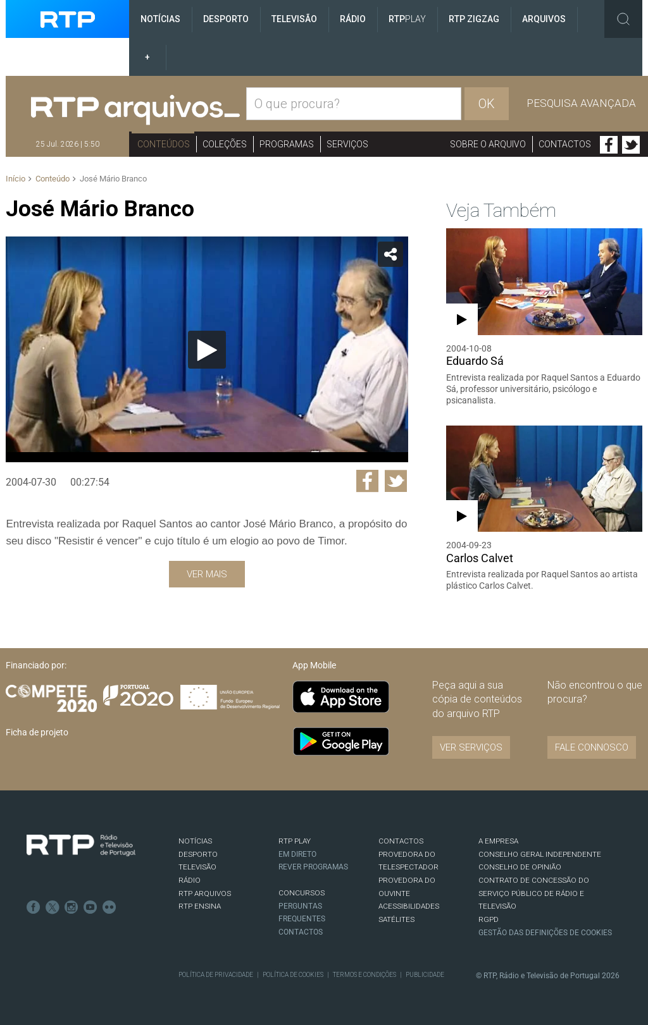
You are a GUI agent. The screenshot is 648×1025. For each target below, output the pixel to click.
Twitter (631, 145)
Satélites (396, 919)
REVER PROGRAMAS (313, 866)
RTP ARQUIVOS (204, 893)
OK (486, 103)
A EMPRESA (498, 841)
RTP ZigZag (474, 19)
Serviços (347, 144)
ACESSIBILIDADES (408, 906)
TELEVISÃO (197, 866)
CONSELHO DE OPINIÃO (519, 866)
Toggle (623, 19)
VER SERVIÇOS (471, 747)
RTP (407, 19)
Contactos (565, 144)
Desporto (226, 19)
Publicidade (425, 974)
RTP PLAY (294, 841)
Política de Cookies (293, 974)
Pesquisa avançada (581, 103)
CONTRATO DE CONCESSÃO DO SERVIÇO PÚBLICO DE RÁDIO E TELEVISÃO (533, 893)
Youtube (90, 907)
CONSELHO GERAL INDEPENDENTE (539, 854)
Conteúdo (52, 178)
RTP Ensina (199, 906)
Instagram (71, 907)
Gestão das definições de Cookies (545, 932)
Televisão (294, 19)
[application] (207, 349)
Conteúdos (163, 144)
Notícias (160, 19)
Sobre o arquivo (488, 144)
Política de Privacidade (215, 974)
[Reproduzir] (207, 350)
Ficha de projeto (37, 732)
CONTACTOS (400, 841)
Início (15, 178)
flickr (109, 907)
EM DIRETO (297, 854)
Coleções (224, 144)
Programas (286, 144)
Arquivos (544, 19)
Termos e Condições (364, 974)
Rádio (353, 19)
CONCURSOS (301, 892)
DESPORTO (198, 854)
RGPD (488, 919)
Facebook (609, 145)
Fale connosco (591, 747)
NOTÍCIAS (195, 841)
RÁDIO (189, 880)
